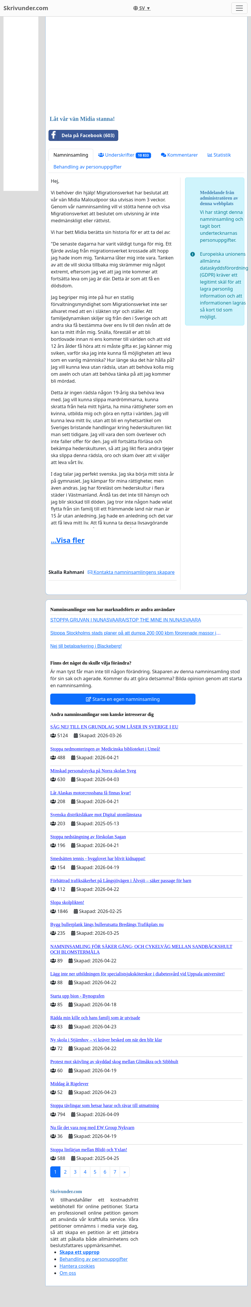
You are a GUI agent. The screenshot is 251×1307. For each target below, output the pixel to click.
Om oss (68, 1273)
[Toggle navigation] (239, 8)
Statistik (219, 155)
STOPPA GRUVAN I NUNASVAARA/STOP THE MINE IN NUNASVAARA (125, 619)
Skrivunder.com (25, 8)
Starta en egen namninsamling (123, 699)
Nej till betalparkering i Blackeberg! (86, 646)
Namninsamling (70, 155)
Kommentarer (179, 155)
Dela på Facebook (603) (81, 135)
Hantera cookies (77, 1266)
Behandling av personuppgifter (87, 167)
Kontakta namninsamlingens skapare (131, 572)
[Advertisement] (146, 66)
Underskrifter (124, 155)
